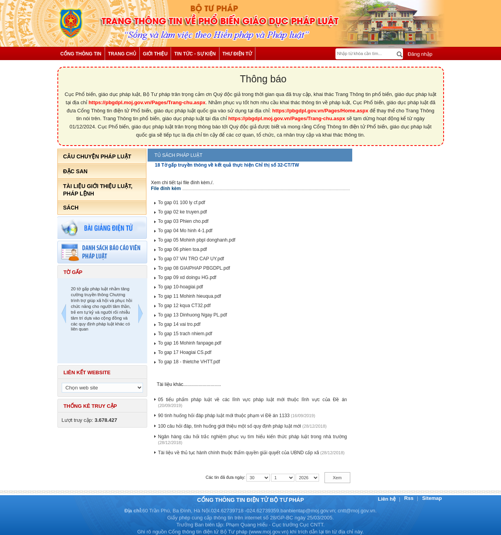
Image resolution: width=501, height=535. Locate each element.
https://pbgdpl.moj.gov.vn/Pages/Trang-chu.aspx (147, 102)
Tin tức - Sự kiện (195, 54)
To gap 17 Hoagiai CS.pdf (185, 352)
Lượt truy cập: (90, 420)
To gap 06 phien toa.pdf (182, 249)
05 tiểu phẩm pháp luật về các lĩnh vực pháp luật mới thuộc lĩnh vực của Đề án (252, 399)
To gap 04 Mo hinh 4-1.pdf (185, 230)
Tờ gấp (73, 272)
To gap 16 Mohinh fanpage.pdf (189, 343)
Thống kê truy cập (90, 406)
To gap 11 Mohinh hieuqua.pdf (189, 296)
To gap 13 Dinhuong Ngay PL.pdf (192, 315)
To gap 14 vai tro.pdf (179, 324)
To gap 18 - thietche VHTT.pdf (189, 361)
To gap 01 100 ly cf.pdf (181, 202)
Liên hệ (387, 499)
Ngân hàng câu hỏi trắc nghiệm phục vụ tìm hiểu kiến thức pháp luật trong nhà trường (252, 436)
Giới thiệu (155, 54)
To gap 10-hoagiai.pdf (180, 287)
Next (140, 314)
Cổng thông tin (81, 54)
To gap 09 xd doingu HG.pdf (187, 277)
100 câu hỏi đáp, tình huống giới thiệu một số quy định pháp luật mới (229, 426)
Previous (63, 314)
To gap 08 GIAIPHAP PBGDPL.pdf (194, 268)
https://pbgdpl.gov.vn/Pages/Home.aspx (320, 111)
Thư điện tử (237, 54)
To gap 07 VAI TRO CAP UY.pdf (191, 258)
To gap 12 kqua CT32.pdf (184, 305)
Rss (409, 498)
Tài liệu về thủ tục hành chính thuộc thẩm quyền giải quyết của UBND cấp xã (238, 452)
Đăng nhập (419, 54)
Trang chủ (122, 54)
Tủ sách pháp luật (179, 155)
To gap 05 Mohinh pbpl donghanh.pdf (196, 240)
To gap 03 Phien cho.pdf (183, 221)
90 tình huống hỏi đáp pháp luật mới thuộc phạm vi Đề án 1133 (224, 415)
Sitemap (432, 498)
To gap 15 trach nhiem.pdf (185, 333)
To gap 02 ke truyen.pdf (182, 212)
